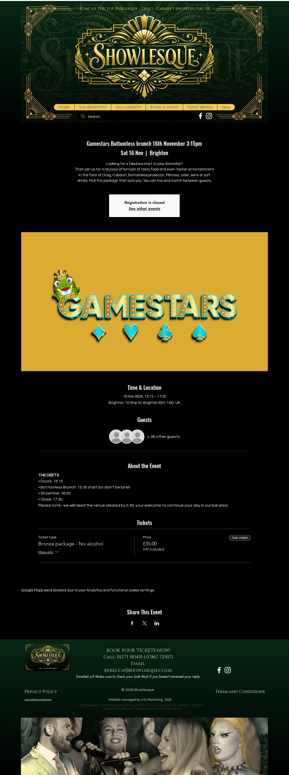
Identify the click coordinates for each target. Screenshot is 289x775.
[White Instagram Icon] (209, 116)
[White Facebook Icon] (200, 116)
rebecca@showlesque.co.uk (138, 670)
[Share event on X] (144, 623)
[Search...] (136, 116)
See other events (144, 208)
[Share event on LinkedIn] (156, 623)
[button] (164, 107)
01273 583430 (130, 657)
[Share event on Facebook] (132, 623)
